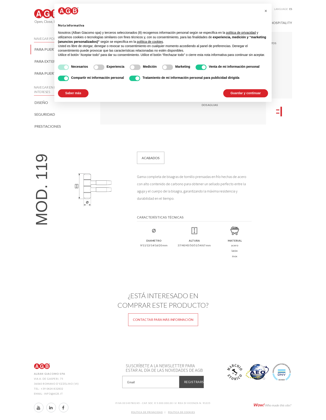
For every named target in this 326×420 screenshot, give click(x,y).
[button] (265, 10)
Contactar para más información (163, 320)
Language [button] (283, 9)
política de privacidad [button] (241, 32)
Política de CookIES (181, 412)
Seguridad (44, 114)
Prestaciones (47, 126)
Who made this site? (272, 404)
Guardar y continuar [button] (245, 93)
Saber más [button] (73, 93)
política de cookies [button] (150, 41)
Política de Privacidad (147, 412)
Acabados (151, 158)
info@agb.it (53, 393)
